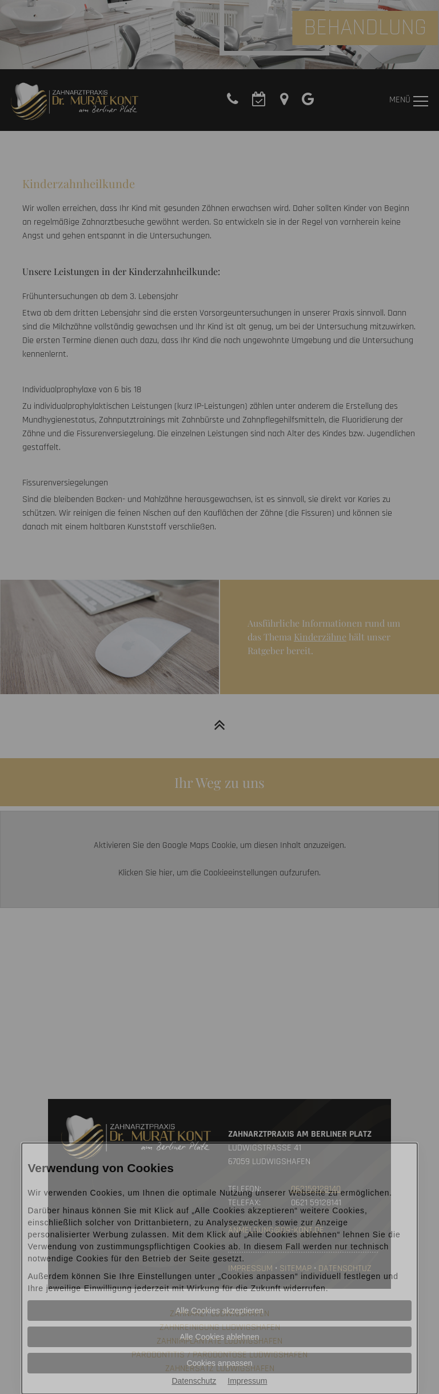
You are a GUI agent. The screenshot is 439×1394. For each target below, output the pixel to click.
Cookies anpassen (219, 1363)
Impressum (247, 1380)
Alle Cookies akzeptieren (219, 1310)
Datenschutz (193, 1380)
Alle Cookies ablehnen (219, 1336)
